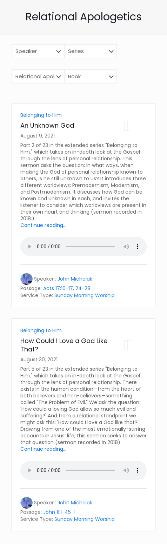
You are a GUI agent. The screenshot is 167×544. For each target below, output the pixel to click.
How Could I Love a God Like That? (63, 345)
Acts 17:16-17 (58, 288)
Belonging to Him (41, 115)
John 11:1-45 (57, 512)
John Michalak (75, 278)
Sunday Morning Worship (84, 294)
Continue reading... (43, 225)
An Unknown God (47, 125)
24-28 (83, 288)
